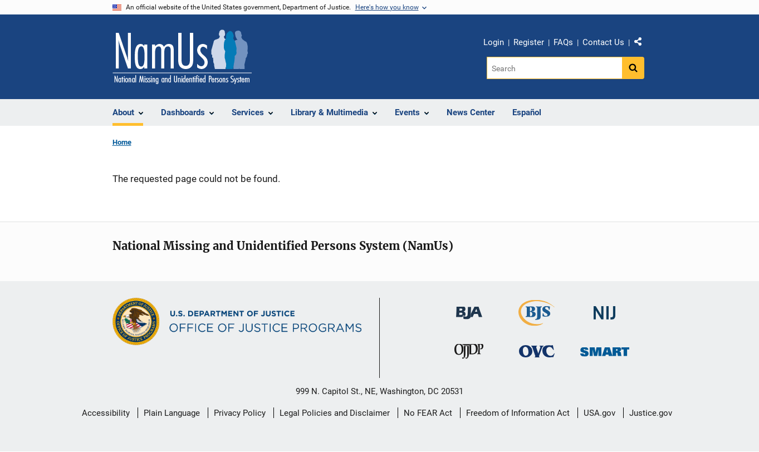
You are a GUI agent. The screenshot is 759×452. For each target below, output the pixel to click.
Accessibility (106, 413)
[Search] (554, 68)
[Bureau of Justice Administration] (469, 307)
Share (642, 44)
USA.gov (599, 413)
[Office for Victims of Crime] (537, 350)
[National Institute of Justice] (605, 308)
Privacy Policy (240, 413)
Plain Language (172, 413)
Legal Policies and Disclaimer (335, 413)
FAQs (563, 42)
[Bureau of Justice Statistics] (536, 321)
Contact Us (603, 42)
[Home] (182, 57)
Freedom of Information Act (518, 413)
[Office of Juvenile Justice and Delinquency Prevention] (468, 353)
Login (493, 42)
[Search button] (633, 68)
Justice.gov (650, 413)
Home (121, 142)
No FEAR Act (428, 413)
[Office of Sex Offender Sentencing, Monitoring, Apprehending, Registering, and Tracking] (604, 348)
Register (528, 42)
